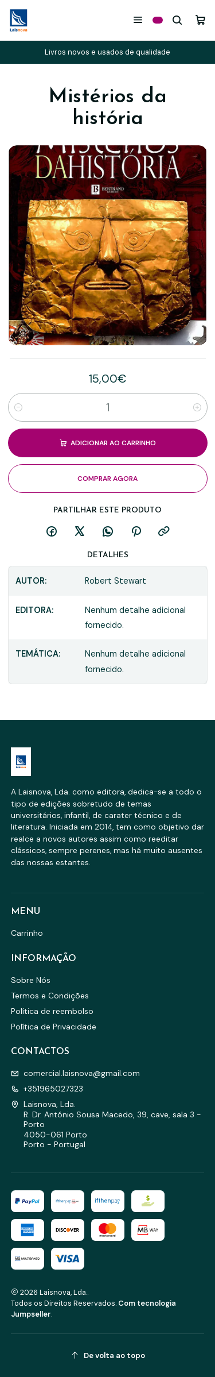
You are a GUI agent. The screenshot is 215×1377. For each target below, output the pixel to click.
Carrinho (27, 933)
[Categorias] (158, 20)
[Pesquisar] (177, 20)
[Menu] (138, 20)
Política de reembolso (52, 1011)
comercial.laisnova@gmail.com (75, 1073)
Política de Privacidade (53, 1026)
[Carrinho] (200, 20)
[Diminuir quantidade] (18, 407)
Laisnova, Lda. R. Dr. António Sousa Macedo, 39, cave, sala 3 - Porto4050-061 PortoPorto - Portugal (106, 1124)
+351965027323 (47, 1088)
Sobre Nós (30, 980)
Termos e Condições (50, 995)
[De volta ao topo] (108, 1355)
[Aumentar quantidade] (197, 407)
